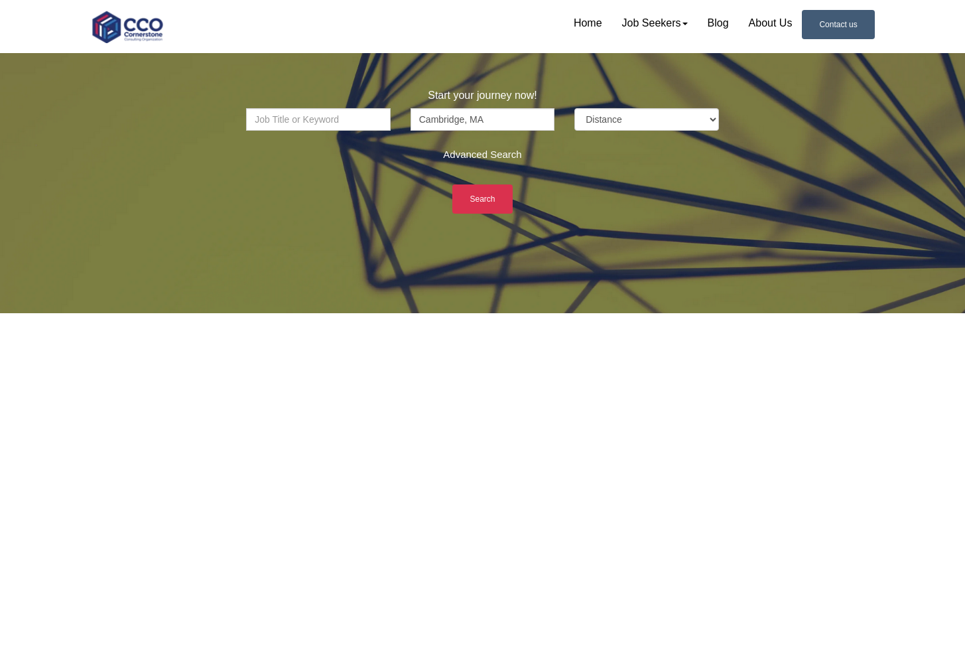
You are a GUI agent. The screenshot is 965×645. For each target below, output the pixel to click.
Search (482, 199)
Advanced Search (482, 154)
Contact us (838, 24)
